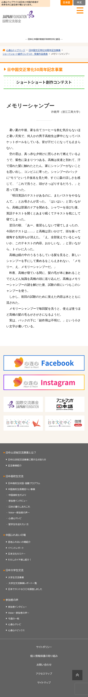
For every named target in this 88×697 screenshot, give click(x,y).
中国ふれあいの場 (16, 535)
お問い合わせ (43, 664)
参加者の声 (12, 600)
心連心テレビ (15, 518)
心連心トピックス (16, 630)
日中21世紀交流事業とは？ (21, 452)
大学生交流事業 (16, 577)
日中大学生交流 (14, 570)
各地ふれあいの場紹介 (19, 542)
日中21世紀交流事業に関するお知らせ (27, 459)
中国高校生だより (17, 495)
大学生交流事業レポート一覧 (23, 583)
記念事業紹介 (15, 465)
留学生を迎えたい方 (19, 524)
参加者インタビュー (18, 501)
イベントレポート (16, 548)
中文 (79, 2)
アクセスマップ (44, 673)
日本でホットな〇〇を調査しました (25, 589)
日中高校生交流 (14, 476)
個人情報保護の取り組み (44, 656)
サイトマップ (44, 682)
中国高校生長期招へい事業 (21, 489)
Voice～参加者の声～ (19, 512)
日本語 (66, 2)
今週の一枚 (13, 618)
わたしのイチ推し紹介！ (19, 559)
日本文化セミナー (16, 554)
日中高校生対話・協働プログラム (24, 483)
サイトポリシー (44, 647)
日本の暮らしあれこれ (19, 507)
